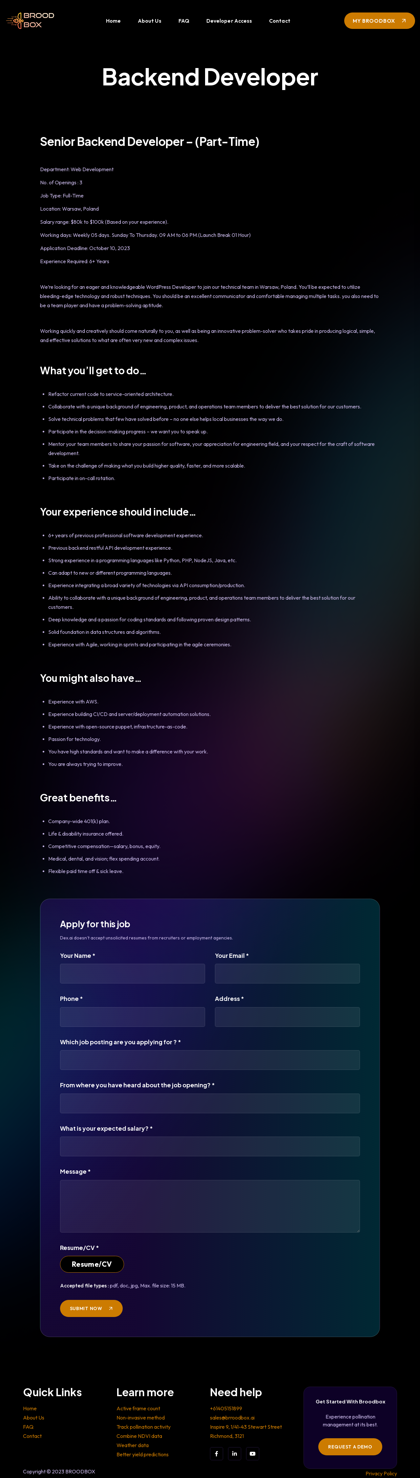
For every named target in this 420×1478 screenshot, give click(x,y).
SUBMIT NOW (86, 1308)
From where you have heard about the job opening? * (137, 1085)
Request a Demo (350, 1447)
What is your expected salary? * (106, 1128)
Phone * (71, 998)
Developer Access (229, 20)
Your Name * (77, 955)
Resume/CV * (79, 1247)
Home (113, 20)
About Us (149, 20)
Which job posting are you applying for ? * (120, 1042)
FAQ (183, 20)
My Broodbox (374, 20)
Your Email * (232, 955)
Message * (75, 1171)
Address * (229, 998)
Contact (279, 20)
